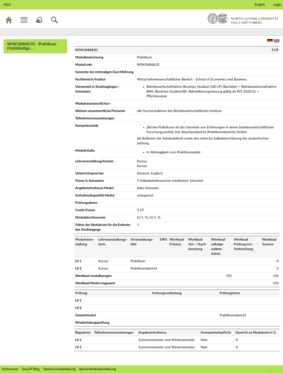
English (260, 4)
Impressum (10, 369)
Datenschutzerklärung (59, 369)
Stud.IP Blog (31, 369)
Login (277, 4)
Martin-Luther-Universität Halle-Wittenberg (243, 18)
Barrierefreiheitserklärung (97, 369)
